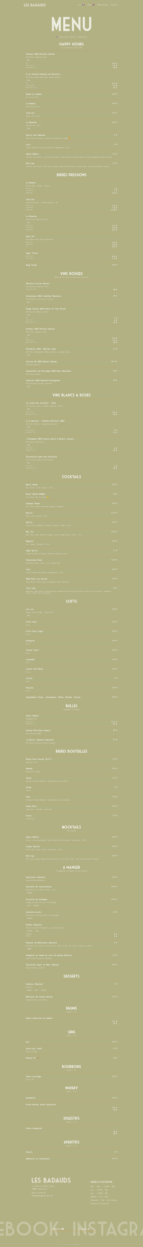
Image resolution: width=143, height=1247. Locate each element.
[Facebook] (58, 1229)
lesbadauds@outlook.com (42, 1196)
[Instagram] (84, 1229)
